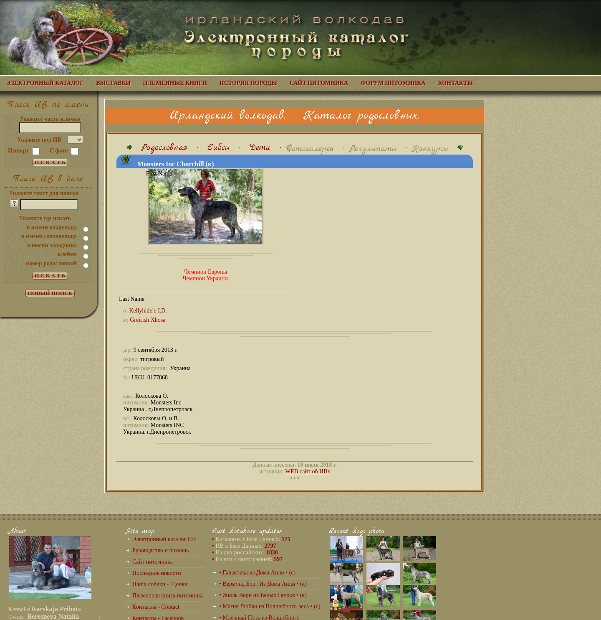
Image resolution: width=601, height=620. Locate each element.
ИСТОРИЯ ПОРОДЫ (248, 83)
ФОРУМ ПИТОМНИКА (393, 83)
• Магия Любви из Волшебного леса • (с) (270, 606)
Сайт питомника (152, 562)
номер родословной (51, 263)
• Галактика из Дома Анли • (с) (257, 572)
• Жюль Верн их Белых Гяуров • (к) (263, 595)
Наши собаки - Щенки (160, 584)
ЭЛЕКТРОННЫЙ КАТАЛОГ (44, 83)
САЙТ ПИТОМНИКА (319, 83)
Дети (259, 147)
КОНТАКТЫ (455, 83)
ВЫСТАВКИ (113, 83)
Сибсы (218, 147)
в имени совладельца (49, 236)
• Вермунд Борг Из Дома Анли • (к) (263, 584)
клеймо (67, 254)
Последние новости (156, 573)
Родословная (164, 147)
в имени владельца (52, 227)
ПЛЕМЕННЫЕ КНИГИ (175, 83)
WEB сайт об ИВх (307, 471)
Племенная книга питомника (168, 595)
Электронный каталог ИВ (164, 539)
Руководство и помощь (160, 550)
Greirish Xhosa (147, 320)
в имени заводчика (52, 245)
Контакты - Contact (155, 607)
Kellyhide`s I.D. (148, 310)
